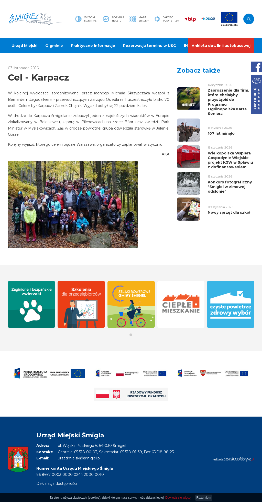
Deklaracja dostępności (56, 483)
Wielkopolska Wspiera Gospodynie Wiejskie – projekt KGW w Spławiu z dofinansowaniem (230, 160)
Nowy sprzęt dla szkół (229, 212)
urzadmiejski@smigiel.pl (79, 458)
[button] (130, 334)
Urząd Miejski (24, 45)
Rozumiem (203, 497)
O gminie (54, 45)
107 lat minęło (221, 133)
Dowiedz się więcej (178, 497)
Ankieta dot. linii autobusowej (221, 45)
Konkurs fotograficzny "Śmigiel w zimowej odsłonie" (230, 187)
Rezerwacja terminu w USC (149, 45)
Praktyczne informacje (93, 45)
